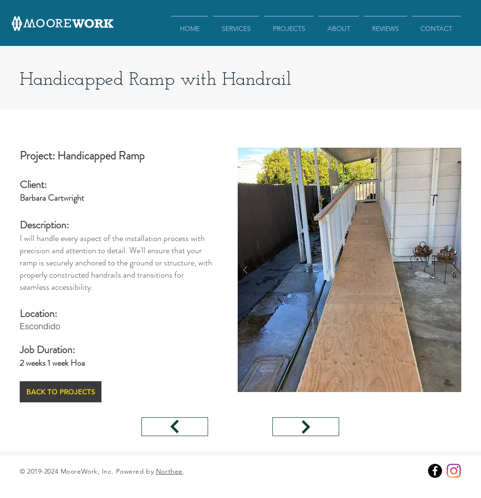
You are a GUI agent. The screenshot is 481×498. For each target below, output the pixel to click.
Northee (169, 471)
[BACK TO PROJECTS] (60, 391)
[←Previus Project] (174, 426)
